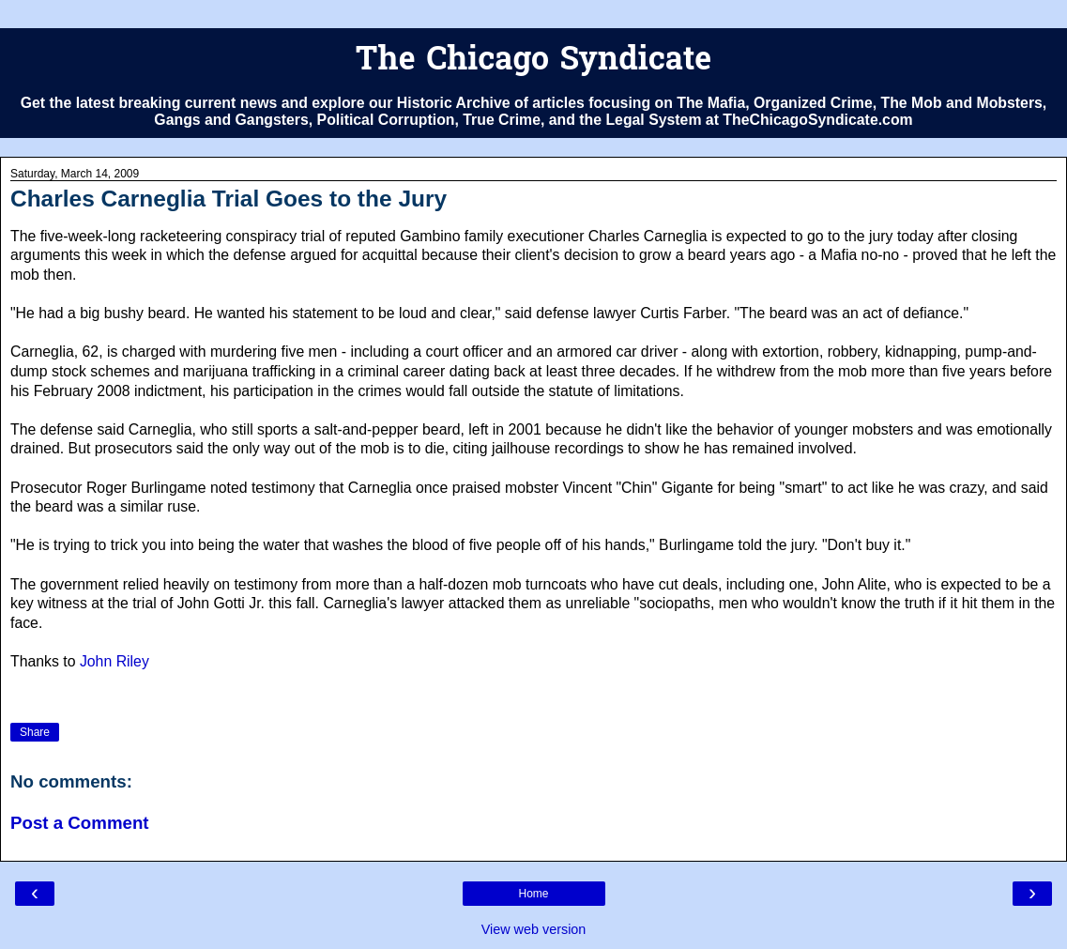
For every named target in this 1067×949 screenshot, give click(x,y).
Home (533, 893)
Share (35, 732)
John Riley (114, 661)
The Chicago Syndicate (533, 61)
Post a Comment (79, 823)
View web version (534, 929)
